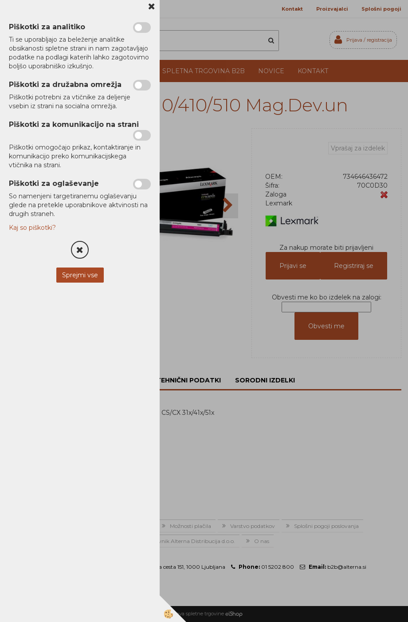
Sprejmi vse (80, 275)
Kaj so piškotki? (32, 228)
